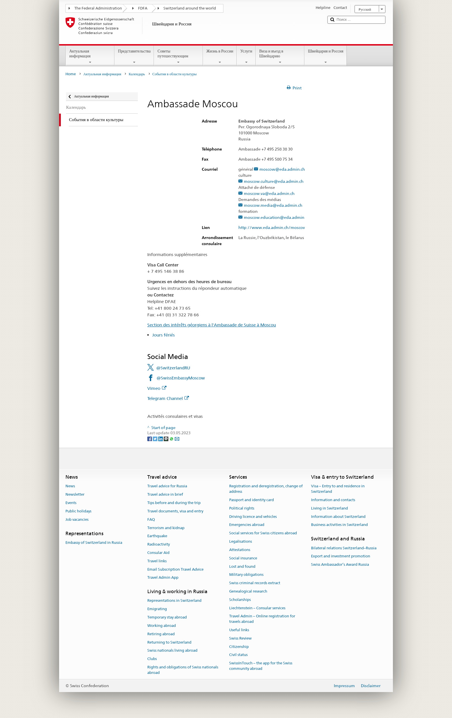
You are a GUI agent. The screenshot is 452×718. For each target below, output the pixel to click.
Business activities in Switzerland (339, 525)
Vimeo (156, 388)
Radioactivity (158, 544)
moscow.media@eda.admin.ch (273, 205)
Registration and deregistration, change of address (266, 489)
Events (70, 503)
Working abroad (161, 625)
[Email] (177, 438)
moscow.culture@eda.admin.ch (274, 181)
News (70, 486)
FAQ (151, 519)
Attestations (239, 550)
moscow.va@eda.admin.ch (269, 193)
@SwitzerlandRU (173, 368)
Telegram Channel (168, 398)
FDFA (142, 8)
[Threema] (166, 438)
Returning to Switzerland (169, 642)
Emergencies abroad (246, 525)
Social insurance (243, 558)
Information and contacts (333, 500)
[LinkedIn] (161, 438)
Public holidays (78, 511)
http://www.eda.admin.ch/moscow (275, 227)
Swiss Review (240, 638)
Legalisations (240, 541)
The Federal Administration (98, 8)
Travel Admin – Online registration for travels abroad (262, 619)
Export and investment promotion (340, 556)
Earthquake (157, 536)
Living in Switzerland (329, 508)
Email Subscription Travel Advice (175, 569)
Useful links (239, 630)
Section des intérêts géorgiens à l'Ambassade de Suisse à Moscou (211, 325)
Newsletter (74, 495)
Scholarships (240, 599)
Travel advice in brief (165, 495)
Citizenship (239, 646)
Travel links (157, 561)
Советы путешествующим (178, 56)
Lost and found (242, 566)
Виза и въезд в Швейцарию (280, 56)
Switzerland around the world (189, 8)
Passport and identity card (251, 500)
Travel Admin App (162, 578)
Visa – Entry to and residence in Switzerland (338, 489)
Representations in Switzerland (174, 601)
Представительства (134, 56)
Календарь (137, 74)
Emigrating (157, 609)
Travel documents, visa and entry (175, 511)
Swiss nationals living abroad (172, 651)
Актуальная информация (90, 56)
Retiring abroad (161, 634)
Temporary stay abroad (167, 617)
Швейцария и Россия (325, 56)
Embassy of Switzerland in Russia (93, 542)
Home (70, 74)
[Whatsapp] (172, 438)
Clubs (152, 659)
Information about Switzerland (338, 516)
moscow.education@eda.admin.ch (277, 217)
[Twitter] (155, 438)
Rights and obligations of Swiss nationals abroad (182, 670)
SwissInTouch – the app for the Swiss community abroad (260, 666)
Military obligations (246, 575)
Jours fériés (163, 335)
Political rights (241, 508)
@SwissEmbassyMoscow (181, 378)
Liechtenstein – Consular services (257, 608)
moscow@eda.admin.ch (282, 169)
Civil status (238, 655)
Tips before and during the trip (174, 503)
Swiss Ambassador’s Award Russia (340, 564)
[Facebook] (150, 438)
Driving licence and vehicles (253, 516)
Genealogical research (248, 591)
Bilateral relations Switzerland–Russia (343, 548)
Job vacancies (76, 519)
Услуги (246, 56)
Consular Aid (158, 552)
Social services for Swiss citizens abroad (263, 533)
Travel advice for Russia (167, 486)
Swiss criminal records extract (254, 583)
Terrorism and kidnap (165, 528)
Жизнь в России (220, 56)
